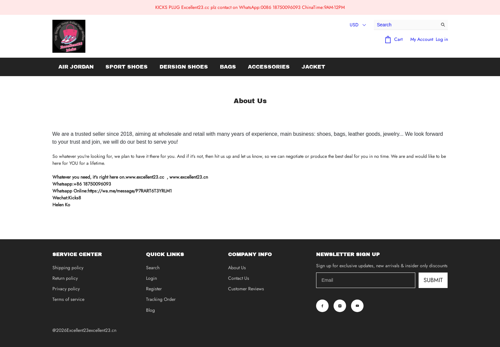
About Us (237, 267)
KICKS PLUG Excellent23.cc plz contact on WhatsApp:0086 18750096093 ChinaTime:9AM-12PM (250, 7)
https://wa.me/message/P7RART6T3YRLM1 (130, 191)
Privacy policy (66, 288)
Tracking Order (161, 299)
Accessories (269, 67)
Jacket (313, 67)
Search (153, 267)
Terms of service (68, 299)
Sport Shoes (126, 67)
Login (151, 278)
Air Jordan (76, 67)
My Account (421, 39)
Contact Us (238, 278)
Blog (150, 310)
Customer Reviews (246, 288)
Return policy (65, 278)
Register (154, 288)
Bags (228, 67)
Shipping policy (67, 267)
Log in (442, 39)
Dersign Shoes (184, 67)
